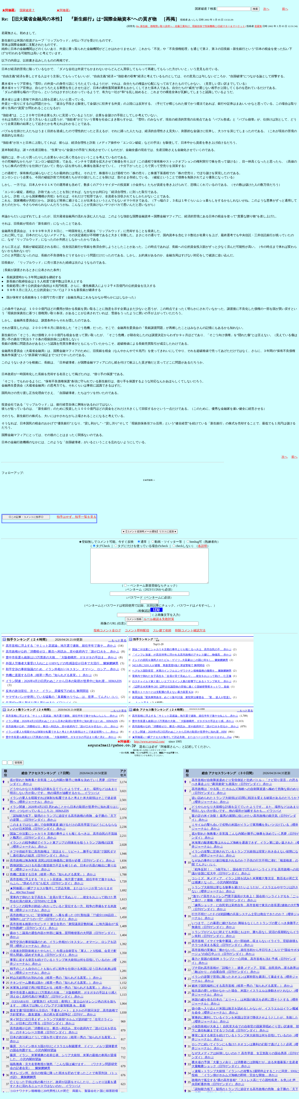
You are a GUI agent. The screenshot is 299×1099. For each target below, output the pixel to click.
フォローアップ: (13, 472)
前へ (285, 8)
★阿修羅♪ (9, 10)
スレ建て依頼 (162, 637)
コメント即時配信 (137, 637)
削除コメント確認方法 (190, 637)
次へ (266, 8)
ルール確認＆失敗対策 (159, 625)
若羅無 (258, 26)
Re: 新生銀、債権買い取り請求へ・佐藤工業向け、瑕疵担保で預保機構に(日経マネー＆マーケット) (191, 26)
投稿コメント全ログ (107, 637)
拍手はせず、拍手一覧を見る (76, 516)
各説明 (202, 546)
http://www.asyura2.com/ (149, 748)
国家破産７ (27, 10)
